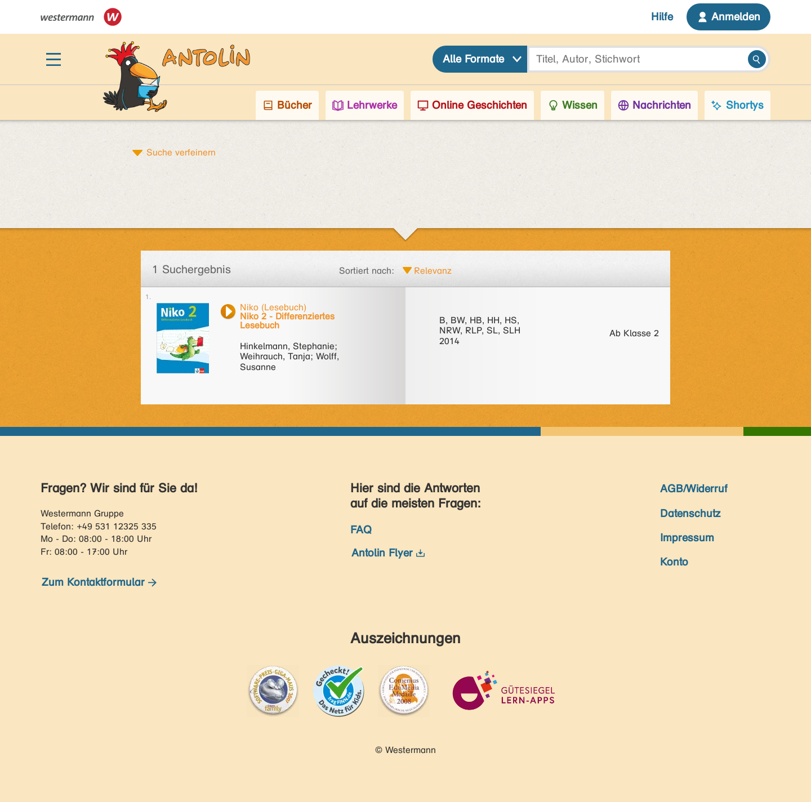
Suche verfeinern (181, 152)
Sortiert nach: (366, 270)
